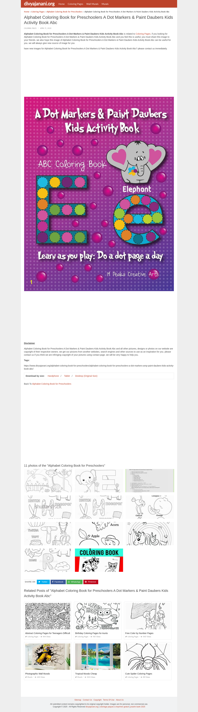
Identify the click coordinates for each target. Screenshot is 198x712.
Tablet (67, 376)
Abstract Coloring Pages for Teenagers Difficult (47, 633)
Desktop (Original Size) (86, 376)
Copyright (97, 700)
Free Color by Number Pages (139, 633)
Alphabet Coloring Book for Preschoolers (51, 384)
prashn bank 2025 (137, 707)
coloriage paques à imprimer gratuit (114, 707)
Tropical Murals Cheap (86, 673)
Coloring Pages (75, 3)
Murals (105, 3)
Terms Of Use (108, 700)
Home (61, 3)
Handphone (53, 376)
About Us (119, 700)
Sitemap (77, 700)
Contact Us (87, 700)
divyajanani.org (39, 3)
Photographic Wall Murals (37, 673)
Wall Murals (92, 3)
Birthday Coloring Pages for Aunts (91, 633)
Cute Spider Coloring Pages (138, 673)
